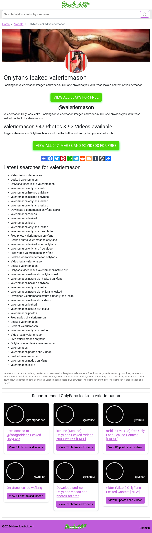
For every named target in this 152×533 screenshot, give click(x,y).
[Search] (76, 14)
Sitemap (144, 528)
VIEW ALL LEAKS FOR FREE (76, 97)
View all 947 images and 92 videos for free (76, 145)
